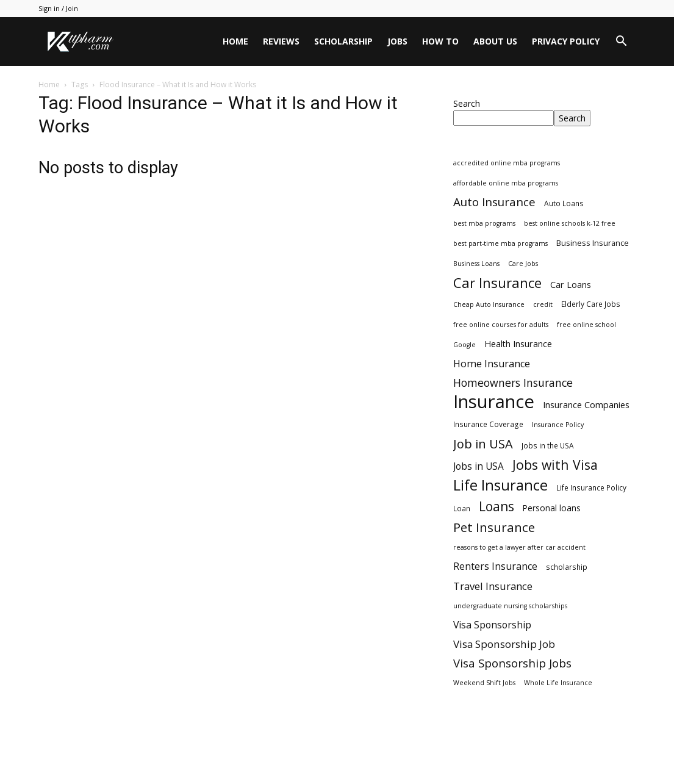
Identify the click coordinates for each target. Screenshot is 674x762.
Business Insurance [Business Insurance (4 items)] (592, 242)
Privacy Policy (566, 41)
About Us (495, 41)
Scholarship (343, 41)
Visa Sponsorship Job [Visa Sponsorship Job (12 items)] (504, 644)
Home (235, 41)
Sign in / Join (58, 8)
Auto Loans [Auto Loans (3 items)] (564, 203)
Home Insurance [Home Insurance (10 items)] (491, 364)
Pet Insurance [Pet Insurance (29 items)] (494, 527)
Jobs (397, 41)
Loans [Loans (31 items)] (496, 506)
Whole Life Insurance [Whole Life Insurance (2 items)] (558, 682)
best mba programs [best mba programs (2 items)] (484, 223)
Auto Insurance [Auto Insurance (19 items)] (494, 202)
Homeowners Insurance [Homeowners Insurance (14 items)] (513, 382)
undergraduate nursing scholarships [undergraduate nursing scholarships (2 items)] (510, 606)
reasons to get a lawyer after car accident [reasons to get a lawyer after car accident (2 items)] (519, 547)
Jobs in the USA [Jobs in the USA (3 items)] (548, 445)
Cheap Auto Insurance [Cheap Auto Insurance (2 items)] (489, 304)
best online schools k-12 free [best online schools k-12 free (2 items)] (569, 223)
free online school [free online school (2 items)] (586, 324)
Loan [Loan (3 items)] (461, 508)
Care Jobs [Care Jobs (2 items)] (523, 263)
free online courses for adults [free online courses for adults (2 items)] (500, 324)
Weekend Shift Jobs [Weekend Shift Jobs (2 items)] (484, 682)
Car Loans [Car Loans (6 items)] (570, 284)
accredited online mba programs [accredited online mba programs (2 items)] (506, 163)
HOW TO (440, 41)
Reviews (281, 41)
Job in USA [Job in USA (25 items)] (483, 443)
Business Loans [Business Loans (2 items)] (476, 263)
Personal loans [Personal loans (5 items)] (552, 508)
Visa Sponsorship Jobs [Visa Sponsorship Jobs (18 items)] (512, 662)
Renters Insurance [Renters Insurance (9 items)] (495, 566)
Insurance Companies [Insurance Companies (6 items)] (586, 405)
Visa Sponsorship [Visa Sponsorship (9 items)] (492, 625)
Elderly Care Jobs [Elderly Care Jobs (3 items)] (590, 304)
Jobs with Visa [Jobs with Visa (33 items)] (555, 464)
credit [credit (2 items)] (543, 304)
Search (466, 103)
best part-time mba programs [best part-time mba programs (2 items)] (500, 243)
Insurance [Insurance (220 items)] (493, 401)
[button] (621, 42)
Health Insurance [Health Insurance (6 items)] (518, 344)
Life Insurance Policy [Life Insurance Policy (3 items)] (591, 487)
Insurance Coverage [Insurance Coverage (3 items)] (488, 424)
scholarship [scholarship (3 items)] (566, 567)
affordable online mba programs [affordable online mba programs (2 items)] (505, 183)
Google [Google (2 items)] (464, 344)
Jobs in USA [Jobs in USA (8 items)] (478, 466)
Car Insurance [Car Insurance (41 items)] (497, 282)
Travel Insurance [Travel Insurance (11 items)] (492, 586)
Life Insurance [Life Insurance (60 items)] (500, 485)
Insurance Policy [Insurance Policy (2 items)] (558, 424)
